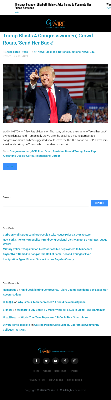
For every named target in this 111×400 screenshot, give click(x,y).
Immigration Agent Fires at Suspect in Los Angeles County (38, 259)
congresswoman (20, 151)
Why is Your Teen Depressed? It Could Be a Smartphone (52, 302)
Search (7, 197)
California (60, 371)
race (87, 151)
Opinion (74, 371)
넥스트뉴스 (9, 317)
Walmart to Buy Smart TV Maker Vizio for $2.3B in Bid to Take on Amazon (61, 309)
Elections (51, 51)
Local (36, 371)
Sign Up (7, 309)
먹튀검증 (8, 302)
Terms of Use (56, 380)
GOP (34, 151)
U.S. (17, 12)
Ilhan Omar (45, 151)
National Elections (69, 51)
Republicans (43, 155)
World (47, 371)
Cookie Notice (74, 380)
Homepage (9, 289)
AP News (39, 51)
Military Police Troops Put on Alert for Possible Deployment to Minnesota (47, 249)
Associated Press (17, 51)
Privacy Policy (37, 380)
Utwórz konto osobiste (16, 324)
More (10, 166)
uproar (56, 155)
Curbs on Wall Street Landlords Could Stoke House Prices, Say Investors (47, 234)
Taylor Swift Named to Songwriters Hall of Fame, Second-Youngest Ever (47, 254)
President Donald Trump (68, 151)
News (85, 51)
